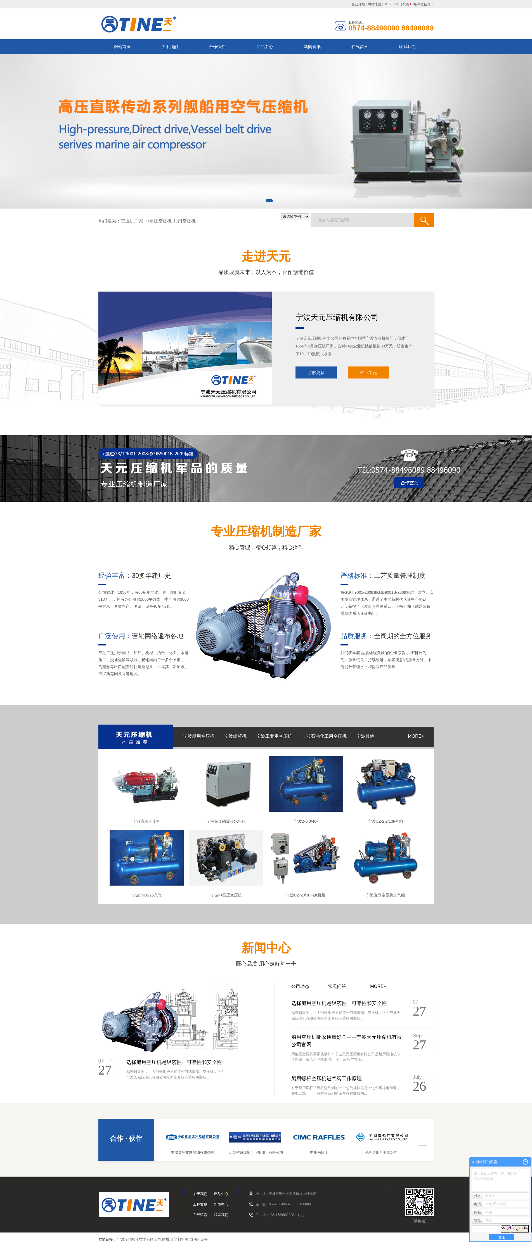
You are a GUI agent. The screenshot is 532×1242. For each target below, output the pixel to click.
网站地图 (374, 4)
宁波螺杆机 (235, 736)
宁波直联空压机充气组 (385, 895)
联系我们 (407, 46)
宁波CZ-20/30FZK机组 (306, 895)
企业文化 (368, 372)
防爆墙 (167, 1239)
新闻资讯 (312, 46)
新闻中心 (221, 1204)
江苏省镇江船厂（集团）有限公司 (257, 1152)
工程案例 (200, 1204)
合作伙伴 (217, 46)
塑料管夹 (181, 1239)
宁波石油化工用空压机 (324, 736)
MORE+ (416, 736)
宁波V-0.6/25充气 (146, 895)
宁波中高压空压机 (226, 895)
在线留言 (359, 46)
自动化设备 (199, 1239)
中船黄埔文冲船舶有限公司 (194, 1152)
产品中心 (264, 46)
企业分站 (358, 4)
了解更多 (316, 372)
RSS (387, 4)
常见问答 (337, 986)
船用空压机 (184, 221)
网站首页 (122, 46)
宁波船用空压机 (198, 736)
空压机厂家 (132, 221)
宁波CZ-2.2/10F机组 (385, 821)
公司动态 (300, 986)
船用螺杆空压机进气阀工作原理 (326, 1078)
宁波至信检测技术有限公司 (139, 1239)
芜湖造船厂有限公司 (383, 1152)
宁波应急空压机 (146, 821)
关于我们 (169, 46)
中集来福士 (320, 1152)
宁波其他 (365, 736)
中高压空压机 (158, 221)
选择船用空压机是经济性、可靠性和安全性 (174, 1062)
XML (396, 4)
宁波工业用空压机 (274, 736)
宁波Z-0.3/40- (306, 821)
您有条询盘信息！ (418, 4)
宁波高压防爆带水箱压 (226, 821)
